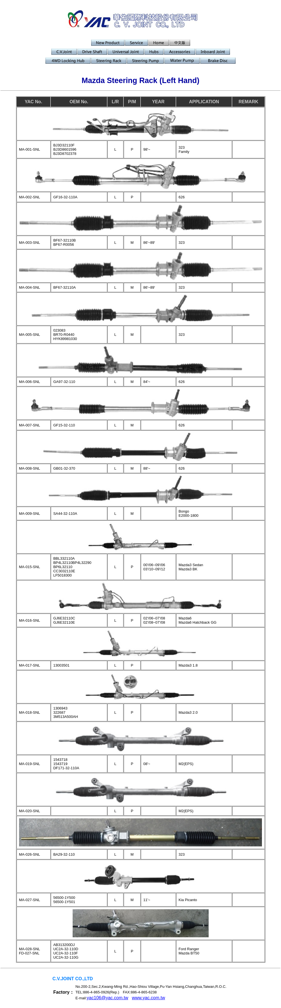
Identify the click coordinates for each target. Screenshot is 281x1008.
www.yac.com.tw (148, 997)
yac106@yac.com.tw (107, 997)
